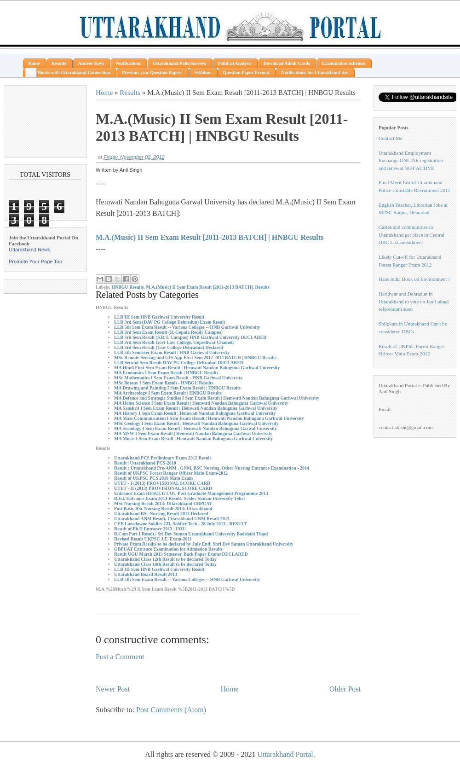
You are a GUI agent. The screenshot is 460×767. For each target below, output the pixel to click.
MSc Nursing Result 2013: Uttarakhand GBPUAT (163, 503)
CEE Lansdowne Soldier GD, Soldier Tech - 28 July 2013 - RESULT (180, 523)
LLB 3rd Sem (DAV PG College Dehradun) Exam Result (169, 322)
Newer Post (113, 689)
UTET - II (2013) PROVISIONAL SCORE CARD (163, 488)
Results (130, 92)
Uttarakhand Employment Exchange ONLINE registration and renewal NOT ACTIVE (411, 160)
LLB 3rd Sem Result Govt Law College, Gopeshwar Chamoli (174, 342)
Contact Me (390, 138)
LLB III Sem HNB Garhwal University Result (159, 317)
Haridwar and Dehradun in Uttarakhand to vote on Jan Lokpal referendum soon (413, 301)
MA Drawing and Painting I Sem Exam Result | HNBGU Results (177, 387)
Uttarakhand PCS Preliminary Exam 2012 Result (162, 457)
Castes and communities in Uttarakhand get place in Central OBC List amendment (411, 234)
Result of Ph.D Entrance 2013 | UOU (150, 528)
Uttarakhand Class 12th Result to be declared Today (165, 559)
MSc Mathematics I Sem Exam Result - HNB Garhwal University (178, 377)
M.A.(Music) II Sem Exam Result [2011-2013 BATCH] (199, 287)
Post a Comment (120, 657)
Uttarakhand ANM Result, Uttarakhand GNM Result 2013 (172, 518)
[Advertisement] (45, 121)
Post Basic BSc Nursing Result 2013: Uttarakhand (163, 508)
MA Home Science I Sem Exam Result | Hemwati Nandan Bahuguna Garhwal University (201, 403)
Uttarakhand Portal (285, 754)
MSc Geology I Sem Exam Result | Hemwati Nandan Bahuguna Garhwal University (196, 423)
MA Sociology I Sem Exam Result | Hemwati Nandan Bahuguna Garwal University (195, 428)
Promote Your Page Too (35, 261)
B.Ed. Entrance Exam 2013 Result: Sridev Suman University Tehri (179, 498)
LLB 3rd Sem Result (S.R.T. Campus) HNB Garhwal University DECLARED (190, 337)
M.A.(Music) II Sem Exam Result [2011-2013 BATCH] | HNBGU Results (209, 237)
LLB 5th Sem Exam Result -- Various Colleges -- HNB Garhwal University (187, 327)
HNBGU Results (127, 287)
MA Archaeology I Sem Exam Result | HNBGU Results (168, 392)
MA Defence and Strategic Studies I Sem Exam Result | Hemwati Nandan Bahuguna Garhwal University (216, 398)
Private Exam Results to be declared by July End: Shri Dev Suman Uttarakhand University (203, 543)
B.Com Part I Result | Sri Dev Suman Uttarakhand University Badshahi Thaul (191, 533)
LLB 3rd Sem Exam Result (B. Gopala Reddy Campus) (168, 332)
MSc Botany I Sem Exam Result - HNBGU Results (163, 382)
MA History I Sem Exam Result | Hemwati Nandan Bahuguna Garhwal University (195, 413)
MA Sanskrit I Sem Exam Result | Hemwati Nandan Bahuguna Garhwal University (195, 408)
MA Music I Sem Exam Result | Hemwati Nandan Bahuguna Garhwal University (193, 438)
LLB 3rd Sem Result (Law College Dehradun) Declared (168, 347)
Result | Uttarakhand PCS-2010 (145, 462)
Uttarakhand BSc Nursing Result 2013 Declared (161, 513)
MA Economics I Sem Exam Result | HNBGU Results (166, 372)
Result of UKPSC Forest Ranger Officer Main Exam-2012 (171, 473)
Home (104, 92)
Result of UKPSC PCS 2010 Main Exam (153, 478)
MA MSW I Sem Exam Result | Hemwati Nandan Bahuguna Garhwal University (193, 433)
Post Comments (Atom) (171, 710)
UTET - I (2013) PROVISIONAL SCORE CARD (162, 483)
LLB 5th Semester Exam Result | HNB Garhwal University (172, 352)
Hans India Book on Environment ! (414, 279)
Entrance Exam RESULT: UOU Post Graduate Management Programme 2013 (191, 493)
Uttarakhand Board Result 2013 (145, 574)
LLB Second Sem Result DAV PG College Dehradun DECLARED (178, 362)
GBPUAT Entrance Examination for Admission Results (168, 549)
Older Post (345, 689)
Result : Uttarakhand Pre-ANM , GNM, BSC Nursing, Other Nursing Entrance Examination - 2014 (211, 468)
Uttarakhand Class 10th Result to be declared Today (165, 564)
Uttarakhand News (30, 249)
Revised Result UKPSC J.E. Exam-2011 (153, 538)
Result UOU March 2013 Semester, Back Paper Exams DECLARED (181, 554)
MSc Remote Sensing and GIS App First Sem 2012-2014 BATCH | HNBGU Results (195, 357)
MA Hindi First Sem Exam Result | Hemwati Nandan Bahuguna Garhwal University (197, 367)
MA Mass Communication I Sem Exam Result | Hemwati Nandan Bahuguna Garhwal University (209, 418)
